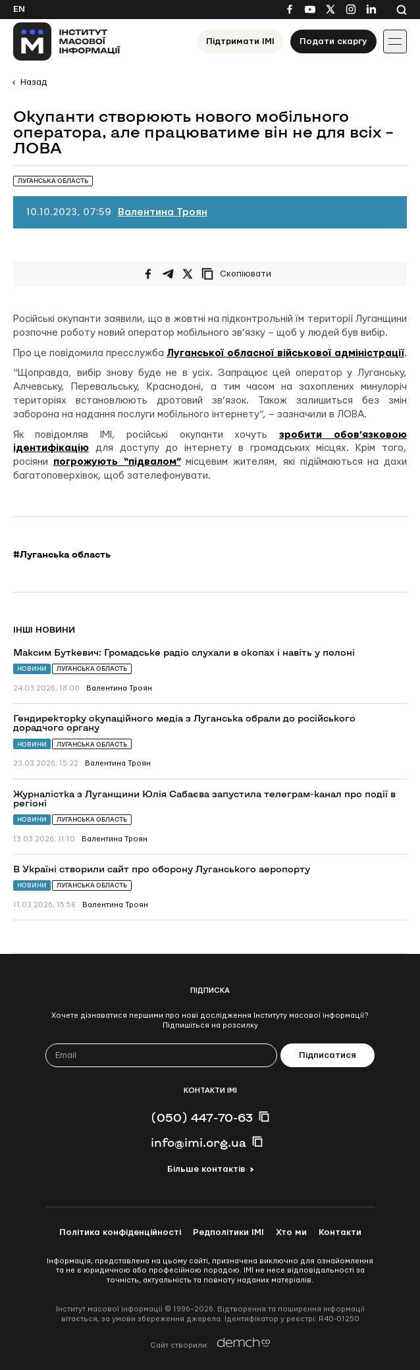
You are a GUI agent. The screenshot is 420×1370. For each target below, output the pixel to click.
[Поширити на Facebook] (148, 274)
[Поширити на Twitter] (188, 274)
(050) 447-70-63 (202, 1117)
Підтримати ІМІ (240, 41)
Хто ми (291, 1232)
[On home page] (66, 41)
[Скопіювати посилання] (239, 274)
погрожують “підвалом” (117, 462)
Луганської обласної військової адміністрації (285, 353)
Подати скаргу (333, 41)
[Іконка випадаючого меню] (395, 41)
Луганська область (92, 668)
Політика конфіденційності (120, 1232)
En (19, 9)
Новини (32, 668)
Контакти (340, 1232)
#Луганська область (62, 554)
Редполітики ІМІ (228, 1232)
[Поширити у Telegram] (168, 274)
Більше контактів (206, 1169)
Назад (33, 82)
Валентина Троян (162, 212)
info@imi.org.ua (198, 1142)
